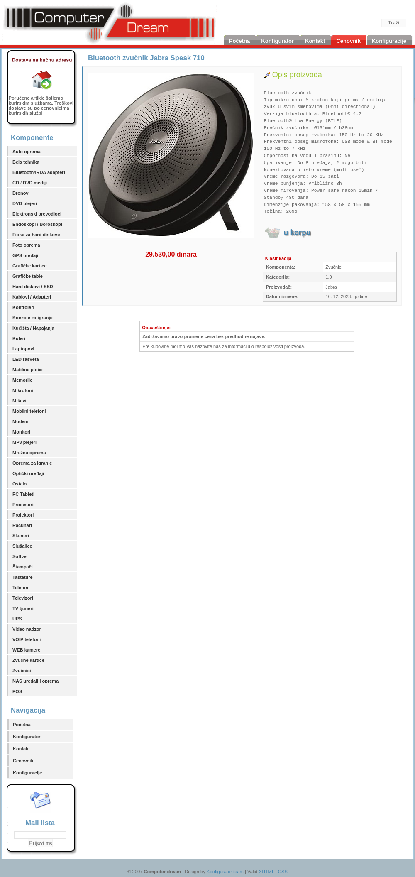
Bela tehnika (25, 161)
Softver (20, 556)
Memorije (22, 379)
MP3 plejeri (24, 442)
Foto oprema (26, 245)
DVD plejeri (24, 203)
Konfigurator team (225, 871)
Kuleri (18, 338)
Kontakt (21, 748)
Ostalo (19, 483)
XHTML (266, 871)
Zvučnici (21, 670)
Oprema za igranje (32, 463)
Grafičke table (27, 276)
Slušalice (22, 546)
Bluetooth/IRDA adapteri (38, 172)
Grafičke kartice (29, 265)
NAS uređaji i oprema (35, 681)
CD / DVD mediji (29, 182)
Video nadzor (26, 629)
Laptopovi (23, 348)
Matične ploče (27, 369)
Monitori (21, 431)
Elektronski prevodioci (36, 213)
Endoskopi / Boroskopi (37, 224)
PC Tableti (23, 494)
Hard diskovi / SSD (32, 286)
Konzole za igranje (32, 317)
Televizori (22, 597)
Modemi (21, 421)
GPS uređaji (25, 255)
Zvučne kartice (28, 660)
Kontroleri (23, 307)
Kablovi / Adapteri (31, 296)
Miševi (19, 400)
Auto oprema (26, 151)
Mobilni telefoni (29, 411)
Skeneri (20, 535)
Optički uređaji (28, 473)
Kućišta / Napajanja (33, 328)
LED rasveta (25, 359)
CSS (283, 871)
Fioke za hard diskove (36, 234)
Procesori (23, 504)
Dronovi (21, 193)
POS (17, 691)
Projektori (23, 514)
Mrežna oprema (29, 452)
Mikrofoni (22, 390)
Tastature (22, 577)
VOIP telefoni (26, 639)
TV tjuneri (23, 608)
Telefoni (20, 587)
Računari (22, 525)
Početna (22, 724)
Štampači (22, 566)
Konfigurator (27, 736)
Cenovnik (23, 760)
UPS (17, 618)
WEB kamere (26, 649)
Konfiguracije (27, 772)
